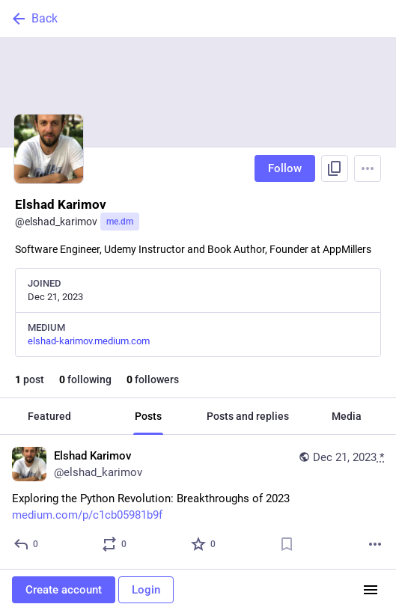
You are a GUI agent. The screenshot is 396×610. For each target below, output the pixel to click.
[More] (375, 544)
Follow (285, 168)
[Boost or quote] (115, 544)
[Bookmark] (287, 544)
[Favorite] (204, 544)
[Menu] (367, 168)
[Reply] (26, 544)
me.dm (119, 221)
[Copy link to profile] (334, 168)
